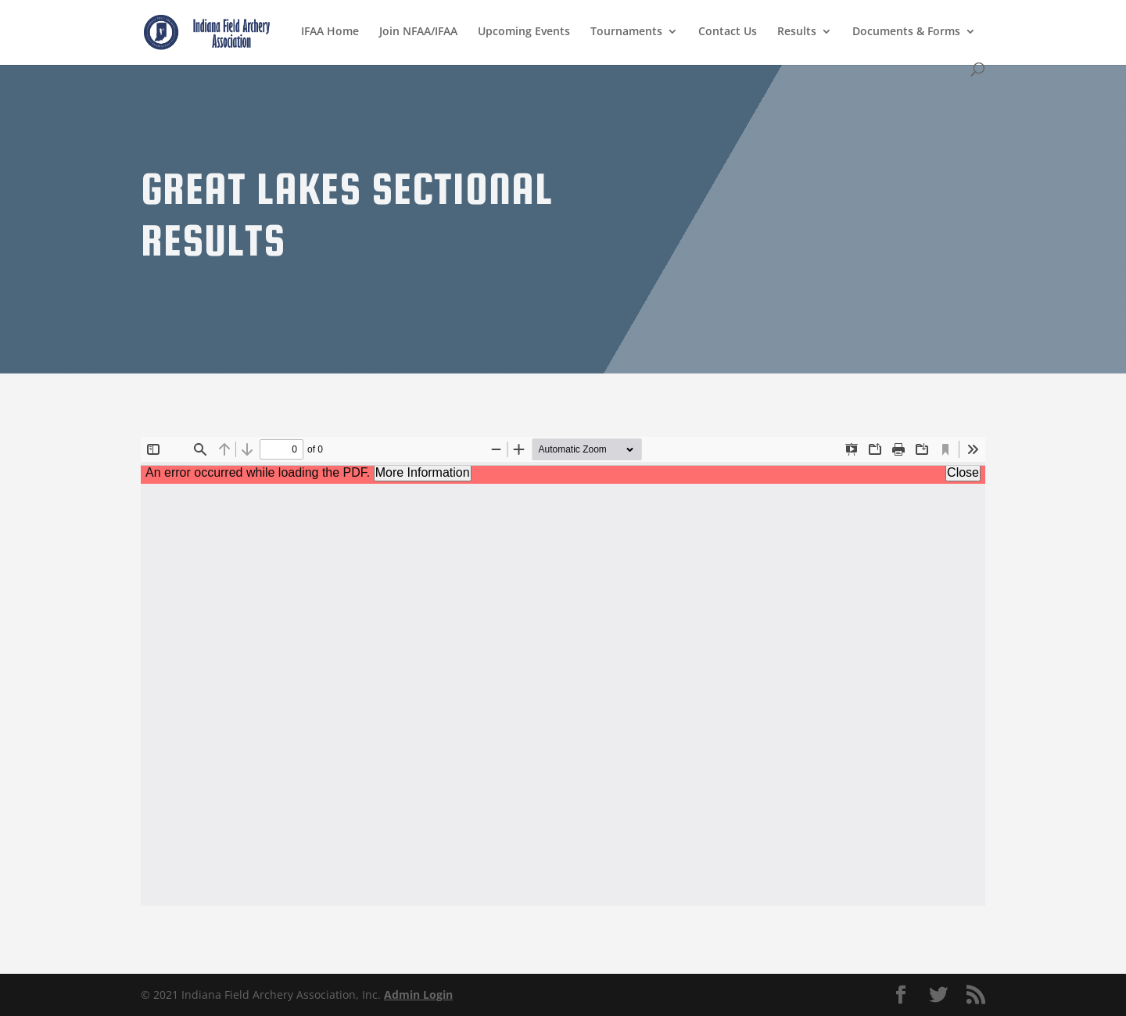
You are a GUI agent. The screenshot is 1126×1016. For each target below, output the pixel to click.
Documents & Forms (906, 32)
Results (796, 32)
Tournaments (626, 32)
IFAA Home (330, 32)
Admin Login (418, 994)
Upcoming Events (524, 32)
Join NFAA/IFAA (418, 32)
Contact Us (727, 32)
